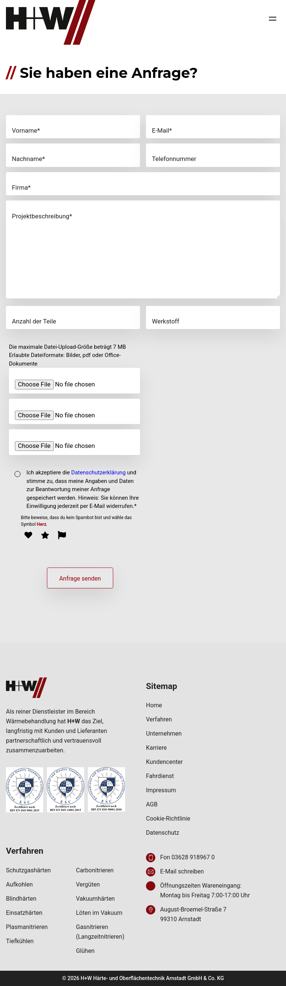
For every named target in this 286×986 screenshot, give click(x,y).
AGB (152, 804)
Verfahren (159, 719)
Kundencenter (164, 761)
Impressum (161, 790)
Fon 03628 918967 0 (187, 857)
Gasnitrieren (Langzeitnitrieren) (100, 931)
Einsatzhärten (24, 912)
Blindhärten (21, 898)
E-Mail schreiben (182, 871)
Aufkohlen (19, 884)
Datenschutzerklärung (98, 472)
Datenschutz (162, 832)
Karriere (156, 747)
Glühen (85, 950)
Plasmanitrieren (27, 926)
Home (154, 705)
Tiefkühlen (20, 941)
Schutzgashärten (28, 870)
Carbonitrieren (95, 870)
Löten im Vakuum (99, 912)
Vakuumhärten (95, 898)
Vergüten (88, 884)
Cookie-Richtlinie (168, 818)
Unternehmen (164, 733)
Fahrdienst (160, 776)
